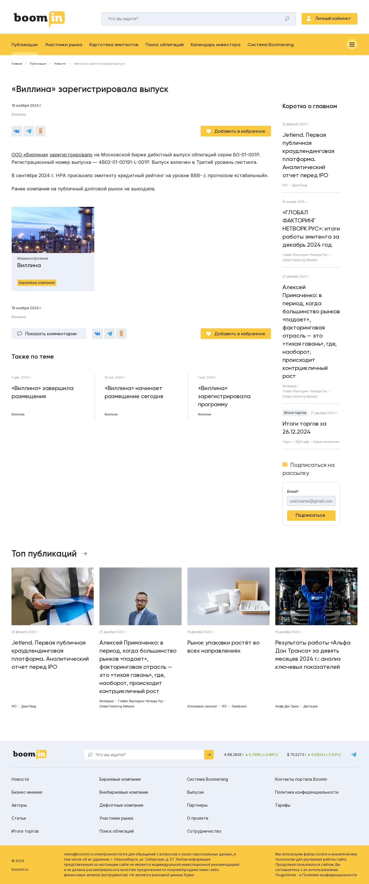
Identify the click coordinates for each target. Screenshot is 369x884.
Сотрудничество (204, 831)
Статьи (19, 818)
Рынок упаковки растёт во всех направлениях (223, 646)
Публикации (25, 44)
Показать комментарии (51, 333)
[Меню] (352, 44)
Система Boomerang (271, 44)
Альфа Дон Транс (287, 706)
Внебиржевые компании (123, 792)
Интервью (290, 386)
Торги (287, 441)
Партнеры (197, 805)
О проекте (197, 818)
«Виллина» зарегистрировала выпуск (99, 63)
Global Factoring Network (300, 260)
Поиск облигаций (165, 44)
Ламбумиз (238, 706)
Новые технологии (326, 441)
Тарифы (282, 805)
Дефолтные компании (121, 805)
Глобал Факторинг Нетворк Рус (305, 254)
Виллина (19, 114)
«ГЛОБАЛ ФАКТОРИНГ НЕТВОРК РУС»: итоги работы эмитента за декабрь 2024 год (311, 228)
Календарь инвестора (215, 44)
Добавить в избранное (239, 131)
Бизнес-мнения (27, 792)
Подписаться (310, 515)
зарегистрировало (71, 155)
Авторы (19, 805)
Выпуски (195, 792)
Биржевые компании (120, 779)
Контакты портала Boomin (301, 779)
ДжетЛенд (299, 185)
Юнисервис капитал (202, 706)
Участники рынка (63, 44)
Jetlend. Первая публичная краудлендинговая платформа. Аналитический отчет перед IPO (308, 155)
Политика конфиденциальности (306, 792)
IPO (285, 185)
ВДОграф (301, 441)
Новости (60, 63)
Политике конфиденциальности (329, 875)
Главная (17, 63)
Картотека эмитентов (113, 44)
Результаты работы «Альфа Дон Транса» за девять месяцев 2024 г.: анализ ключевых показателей (313, 654)
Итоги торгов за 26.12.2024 (304, 427)
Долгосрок (311, 706)
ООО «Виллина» (30, 155)
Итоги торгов (295, 413)
